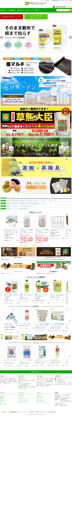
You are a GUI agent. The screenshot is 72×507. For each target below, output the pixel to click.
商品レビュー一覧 (22, 402)
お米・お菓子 (3, 404)
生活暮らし (2, 400)
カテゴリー (2, 392)
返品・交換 (39, 376)
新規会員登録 (21, 395)
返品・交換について (41, 400)
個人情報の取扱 (52, 411)
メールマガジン (24, 411)
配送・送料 (21, 376)
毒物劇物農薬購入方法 (14, 411)
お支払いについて (40, 398)
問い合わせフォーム (62, 378)
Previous (1, 37)
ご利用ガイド (40, 395)
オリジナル (2, 395)
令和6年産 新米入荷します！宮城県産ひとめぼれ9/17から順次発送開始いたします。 (23, 203)
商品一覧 (12, 10)
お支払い (2, 376)
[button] (2, 230)
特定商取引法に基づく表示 (41, 411)
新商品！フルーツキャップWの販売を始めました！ (15, 208)
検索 (71, 10)
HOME (3, 10)
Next (70, 37)
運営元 (56, 392)
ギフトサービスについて (42, 402)
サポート (39, 392)
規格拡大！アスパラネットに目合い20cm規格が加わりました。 (18, 206)
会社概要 (32, 411)
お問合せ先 (57, 376)
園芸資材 (2, 398)
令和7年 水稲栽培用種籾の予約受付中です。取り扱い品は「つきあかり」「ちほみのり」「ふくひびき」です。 (28, 200)
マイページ (29, 10)
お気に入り (21, 10)
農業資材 (2, 397)
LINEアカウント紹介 (22, 398)
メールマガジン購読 (22, 400)
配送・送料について (41, 397)
